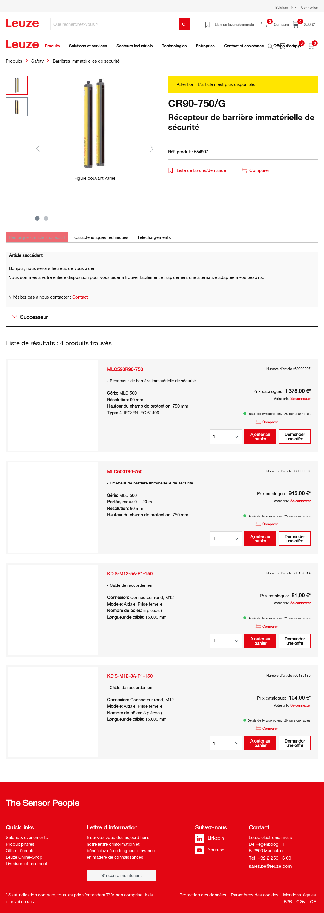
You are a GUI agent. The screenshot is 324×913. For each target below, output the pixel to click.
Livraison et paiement (26, 860)
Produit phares (20, 840)
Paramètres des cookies (254, 891)
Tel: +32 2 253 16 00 (270, 855)
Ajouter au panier (260, 433)
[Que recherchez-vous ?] (114, 24)
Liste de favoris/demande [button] (197, 167)
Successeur (30, 314)
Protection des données (203, 891)
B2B (288, 898)
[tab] (37, 234)
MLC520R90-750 (125, 366)
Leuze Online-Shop (24, 853)
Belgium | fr (284, 7)
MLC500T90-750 (124, 468)
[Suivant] (151, 145)
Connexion (309, 7)
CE (313, 898)
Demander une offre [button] (295, 433)
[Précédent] (37, 145)
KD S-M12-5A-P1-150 (130, 570)
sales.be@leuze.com (270, 863)
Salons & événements (27, 834)
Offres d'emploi (20, 847)
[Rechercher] (184, 24)
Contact (80, 293)
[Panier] (303, 24)
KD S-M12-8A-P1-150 (130, 673)
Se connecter (300, 395)
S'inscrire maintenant (121, 872)
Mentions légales (299, 891)
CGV (300, 898)
